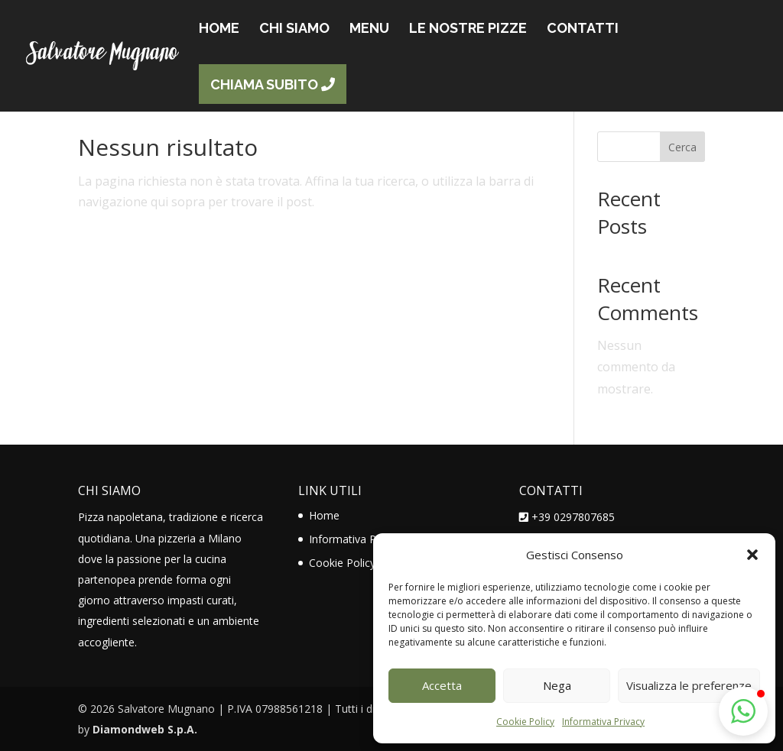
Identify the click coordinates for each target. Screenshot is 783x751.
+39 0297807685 (573, 517)
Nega (557, 685)
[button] (752, 554)
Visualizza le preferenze (689, 685)
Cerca (682, 147)
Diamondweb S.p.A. (145, 729)
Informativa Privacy (603, 721)
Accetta (442, 685)
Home (324, 515)
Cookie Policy (525, 721)
